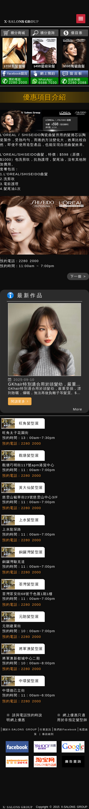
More (77, 422)
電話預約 (15, 80)
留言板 (74, 73)
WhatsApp (44, 80)
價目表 (74, 32)
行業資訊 (45, 742)
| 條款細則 (46, 747)
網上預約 (44, 73)
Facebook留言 (15, 73)
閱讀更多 (20, 414)
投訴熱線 (74, 80)
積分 (15, 32)
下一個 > (78, 289)
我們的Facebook (65, 742)
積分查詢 (44, 32)
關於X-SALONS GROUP (20, 742)
